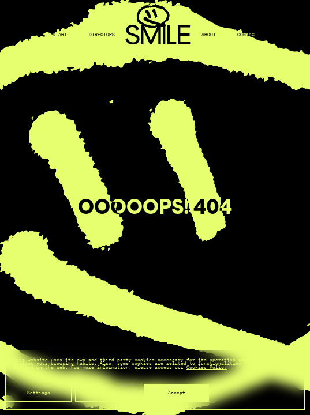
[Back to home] (158, 35)
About (208, 35)
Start (60, 35)
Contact (247, 35)
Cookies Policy (206, 367)
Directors (102, 35)
